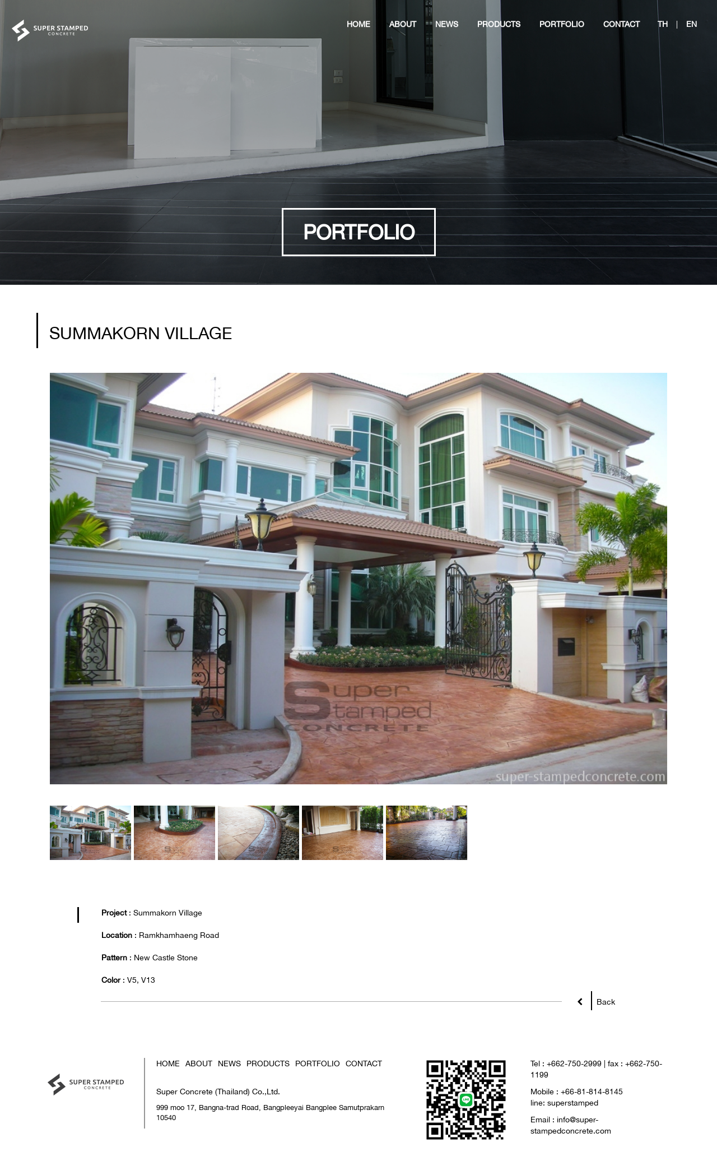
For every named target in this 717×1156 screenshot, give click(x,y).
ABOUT (198, 1063)
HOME (168, 1063)
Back (603, 999)
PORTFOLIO (317, 1063)
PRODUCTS (268, 1063)
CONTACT (364, 1063)
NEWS (229, 1063)
